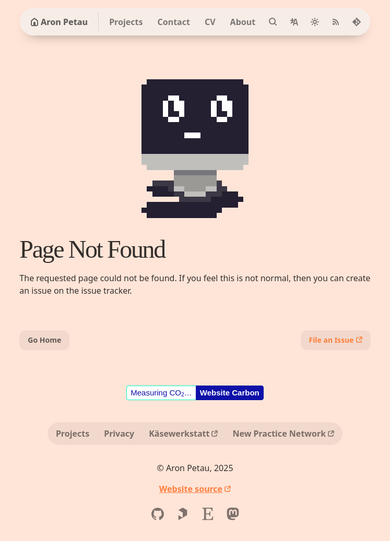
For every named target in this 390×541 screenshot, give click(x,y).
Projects (126, 22)
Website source (190, 489)
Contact (173, 22)
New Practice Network (279, 433)
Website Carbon (229, 392)
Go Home (44, 340)
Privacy (119, 433)
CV (210, 22)
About (243, 22)
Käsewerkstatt (179, 433)
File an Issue (331, 340)
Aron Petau (59, 22)
